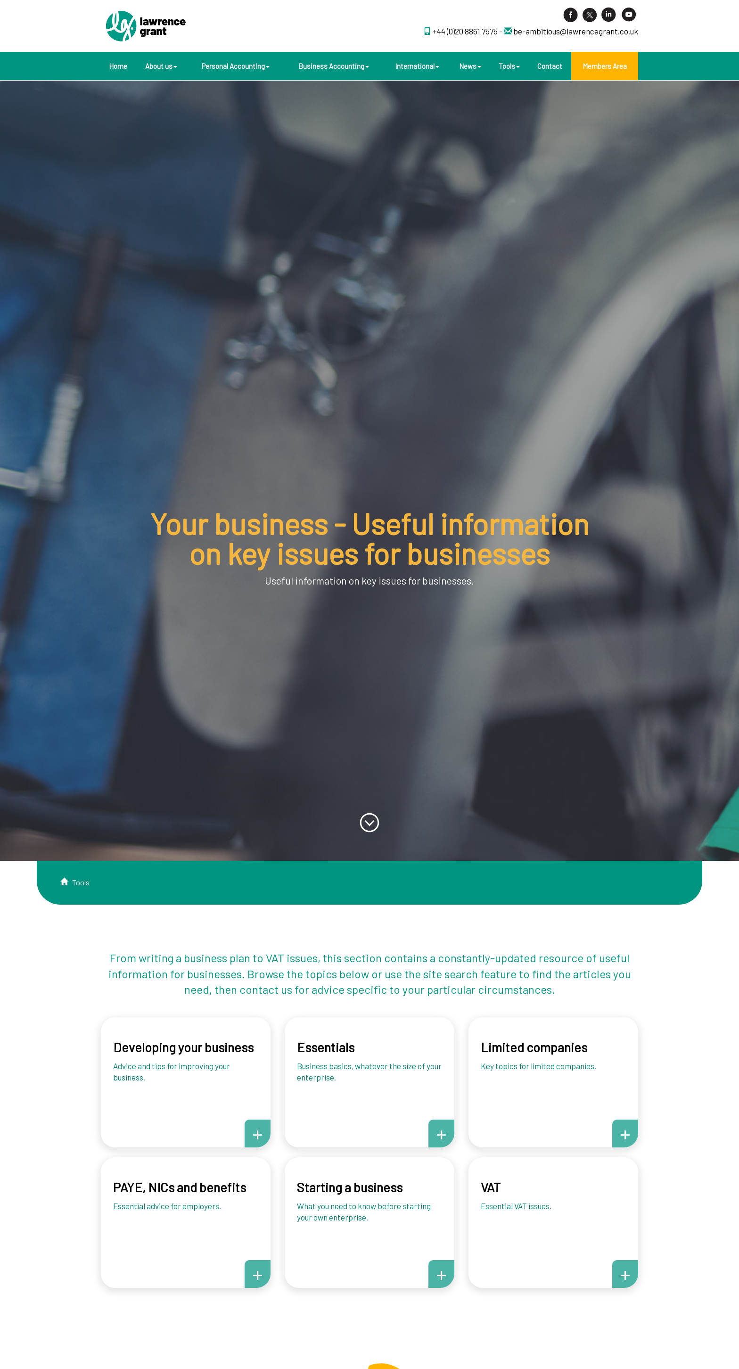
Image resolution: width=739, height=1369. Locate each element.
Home (118, 66)
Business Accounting (333, 66)
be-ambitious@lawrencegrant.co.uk (575, 31)
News (470, 66)
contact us (265, 989)
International (417, 66)
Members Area (605, 66)
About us (161, 66)
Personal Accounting (236, 66)
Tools (509, 66)
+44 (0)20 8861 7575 (466, 31)
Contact (549, 66)
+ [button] (257, 1133)
